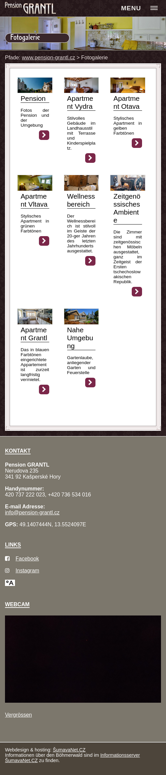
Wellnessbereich (81, 200)
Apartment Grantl (34, 334)
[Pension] (35, 91)
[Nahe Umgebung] (81, 323)
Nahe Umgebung (80, 338)
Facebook (27, 558)
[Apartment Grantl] (35, 323)
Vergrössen (18, 715)
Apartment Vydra (80, 102)
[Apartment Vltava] (35, 189)
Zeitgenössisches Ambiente (126, 208)
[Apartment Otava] (127, 91)
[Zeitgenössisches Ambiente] (127, 189)
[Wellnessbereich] (81, 189)
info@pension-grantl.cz (32, 512)
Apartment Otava (126, 102)
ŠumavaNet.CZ (69, 749)
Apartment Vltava (34, 200)
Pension (33, 98)
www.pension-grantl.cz (48, 57)
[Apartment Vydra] (81, 91)
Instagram (27, 570)
